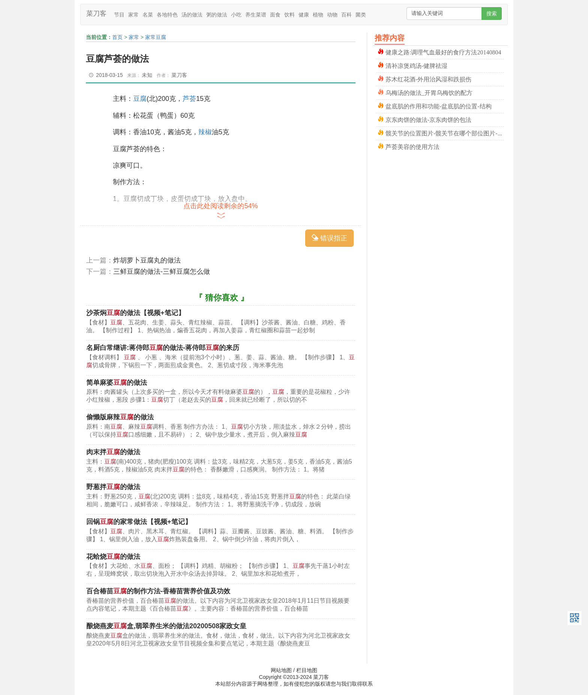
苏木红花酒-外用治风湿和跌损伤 (428, 78)
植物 (318, 15)
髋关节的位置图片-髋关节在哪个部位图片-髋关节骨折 (445, 132)
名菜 (147, 15)
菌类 (361, 15)
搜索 (491, 14)
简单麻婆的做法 (116, 382)
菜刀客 (96, 13)
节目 (119, 15)
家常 (133, 15)
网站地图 (281, 670)
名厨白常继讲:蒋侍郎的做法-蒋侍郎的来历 (162, 347)
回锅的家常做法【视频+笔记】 (139, 521)
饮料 (289, 15)
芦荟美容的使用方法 (413, 146)
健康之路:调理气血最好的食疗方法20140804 (443, 51)
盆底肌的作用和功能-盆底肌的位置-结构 (439, 105)
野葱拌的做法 (113, 487)
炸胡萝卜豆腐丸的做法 (147, 260)
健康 (303, 15)
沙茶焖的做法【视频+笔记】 (135, 313)
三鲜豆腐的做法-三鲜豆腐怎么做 (161, 271)
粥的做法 (216, 15)
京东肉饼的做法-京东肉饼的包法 (428, 119)
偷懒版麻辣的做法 (120, 417)
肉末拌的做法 (113, 452)
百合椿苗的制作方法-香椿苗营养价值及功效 (158, 591)
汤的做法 (192, 15)
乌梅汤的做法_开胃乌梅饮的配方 (429, 92)
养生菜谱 (255, 15)
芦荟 (189, 98)
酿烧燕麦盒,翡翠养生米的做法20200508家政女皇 (166, 626)
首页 (117, 37)
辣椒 (205, 132)
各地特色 (167, 15)
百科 (346, 15)
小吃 (236, 15)
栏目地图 (306, 670)
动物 (332, 15)
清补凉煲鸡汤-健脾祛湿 (416, 65)
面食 (275, 15)
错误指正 (329, 238)
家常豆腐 (155, 37)
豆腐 (140, 98)
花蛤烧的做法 (113, 556)
